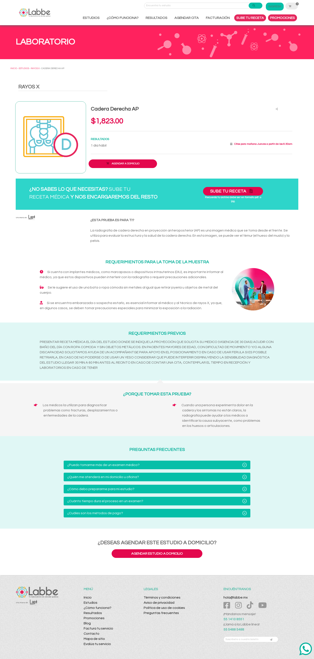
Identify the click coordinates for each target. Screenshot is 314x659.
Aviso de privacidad (159, 602)
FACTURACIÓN (218, 18)
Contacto (91, 633)
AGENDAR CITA (186, 18)
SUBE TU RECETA (250, 18)
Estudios (90, 602)
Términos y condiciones (162, 597)
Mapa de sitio (94, 638)
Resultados (93, 613)
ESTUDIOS (91, 18)
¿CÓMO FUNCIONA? (123, 18)
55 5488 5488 (233, 629)
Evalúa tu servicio (97, 644)
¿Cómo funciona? (97, 608)
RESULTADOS (156, 18)
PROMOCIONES (282, 18)
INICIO (13, 68)
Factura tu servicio (98, 628)
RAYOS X (35, 68)
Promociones (94, 618)
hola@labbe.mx (235, 597)
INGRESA (274, 6)
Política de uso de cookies (164, 608)
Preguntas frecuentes (161, 613)
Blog (87, 623)
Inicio (88, 597)
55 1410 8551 (233, 619)
